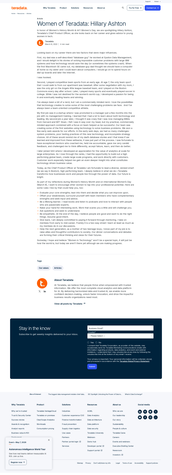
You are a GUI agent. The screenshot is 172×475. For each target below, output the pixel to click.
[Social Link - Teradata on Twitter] (156, 414)
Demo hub (91, 444)
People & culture (120, 431)
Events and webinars (121, 444)
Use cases (66, 435)
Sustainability (118, 426)
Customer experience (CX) (73, 417)
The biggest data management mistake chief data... (66, 396)
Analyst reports (17, 431)
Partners (65, 439)
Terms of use (127, 465)
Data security (92, 431)
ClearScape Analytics (46, 422)
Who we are (118, 413)
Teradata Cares (119, 435)
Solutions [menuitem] (75, 8)
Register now (16, 462)
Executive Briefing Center (123, 448)
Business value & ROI (20, 435)
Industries (66, 413)
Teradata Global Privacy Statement (135, 363)
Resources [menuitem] (88, 8)
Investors (116, 457)
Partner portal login (70, 444)
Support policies (152, 465)
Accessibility (139, 465)
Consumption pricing (45, 431)
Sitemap (80, 465)
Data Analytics (93, 417)
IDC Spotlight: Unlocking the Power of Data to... (105, 396)
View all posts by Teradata (69, 306)
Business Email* (96, 331)
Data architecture (94, 422)
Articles (58, 270)
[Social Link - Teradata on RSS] (156, 420)
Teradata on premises (46, 417)
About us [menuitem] (101, 8)
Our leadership (119, 417)
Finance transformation (72, 422)
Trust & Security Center (21, 417)
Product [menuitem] (63, 8)
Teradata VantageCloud (46, 413)
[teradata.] (19, 7)
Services (65, 448)
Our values (44, 270)
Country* (92, 335)
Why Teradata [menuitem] (49, 8)
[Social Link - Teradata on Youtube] (140, 420)
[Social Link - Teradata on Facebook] (145, 420)
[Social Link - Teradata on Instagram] (150, 420)
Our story (117, 422)
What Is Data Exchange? (133, 396)
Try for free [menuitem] (134, 8)
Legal (118, 465)
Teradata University (95, 435)
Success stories (17, 422)
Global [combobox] (156, 1)
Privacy (88, 465)
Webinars (91, 439)
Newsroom (117, 452)
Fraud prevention (69, 426)
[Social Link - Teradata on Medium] (150, 414)
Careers (116, 439)
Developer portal (94, 448)
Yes (92, 345)
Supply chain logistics (71, 431)
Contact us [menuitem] (151, 8)
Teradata (49, 41)
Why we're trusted (19, 413)
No (100, 345)
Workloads (41, 426)
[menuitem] (123, 7)
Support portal (93, 452)
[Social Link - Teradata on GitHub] (145, 414)
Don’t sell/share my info (102, 465)
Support (147, 1)
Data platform (93, 426)
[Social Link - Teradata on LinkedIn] (140, 414)
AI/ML (89, 413)
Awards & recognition (20, 426)
